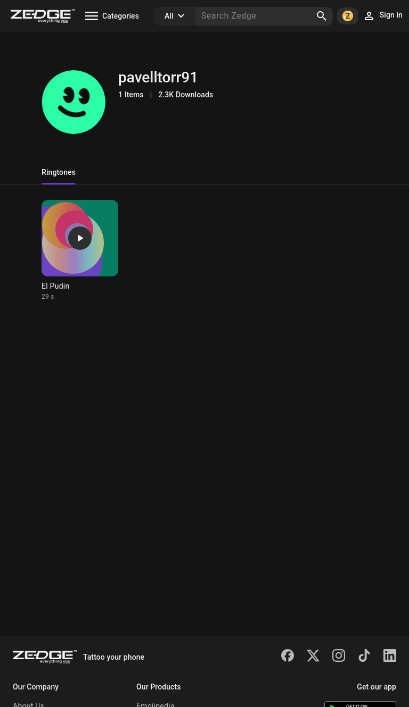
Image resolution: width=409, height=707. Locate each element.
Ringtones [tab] (59, 172)
